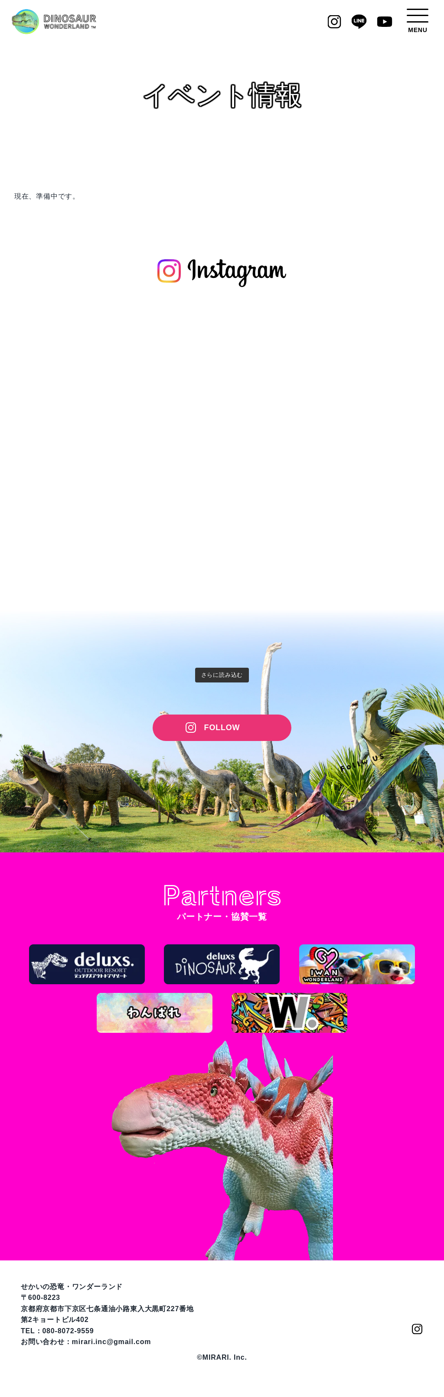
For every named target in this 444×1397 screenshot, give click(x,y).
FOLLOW (222, 727)
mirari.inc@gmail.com (111, 1341)
